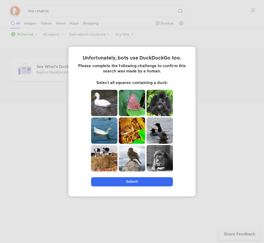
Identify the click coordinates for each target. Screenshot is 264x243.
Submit (132, 181)
